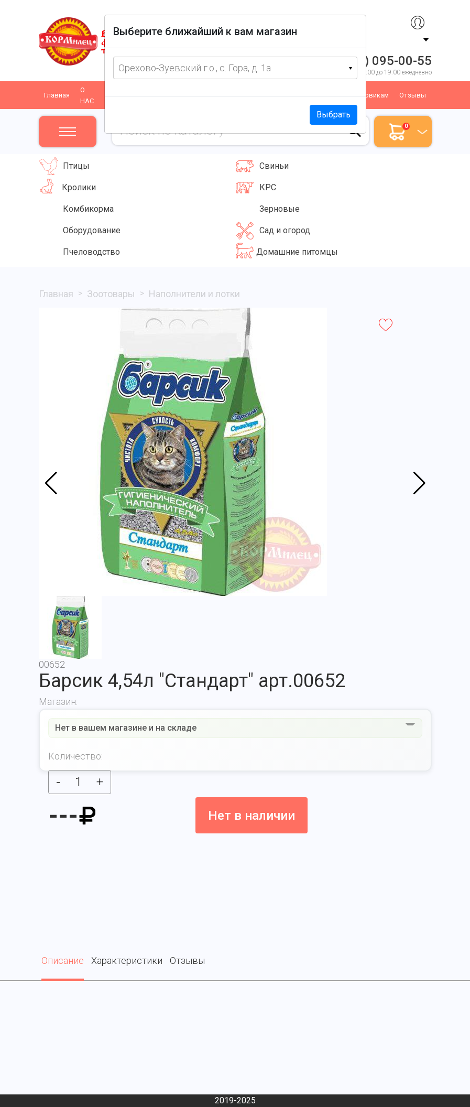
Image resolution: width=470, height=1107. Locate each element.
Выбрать (333, 115)
